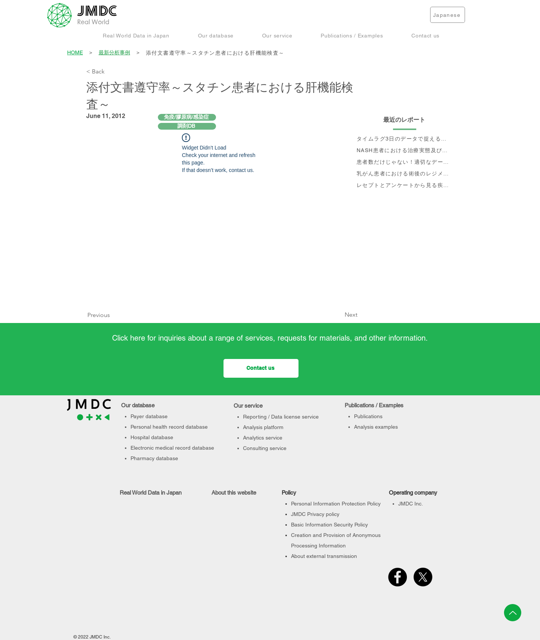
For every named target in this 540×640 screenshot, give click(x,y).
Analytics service (262, 438)
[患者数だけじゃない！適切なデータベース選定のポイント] (405, 162)
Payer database (149, 416)
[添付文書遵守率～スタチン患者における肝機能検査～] (299, 53)
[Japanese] (447, 15)
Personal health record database (169, 427)
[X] (423, 577)
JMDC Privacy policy (315, 514)
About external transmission (324, 556)
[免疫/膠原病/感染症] (187, 117)
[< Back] (111, 71)
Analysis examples (376, 427)
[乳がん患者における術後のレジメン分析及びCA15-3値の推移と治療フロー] (405, 174)
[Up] (512, 612)
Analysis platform (263, 427)
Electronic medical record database (172, 448)
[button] (136, 35)
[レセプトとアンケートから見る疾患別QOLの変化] (405, 185)
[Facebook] (397, 577)
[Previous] (100, 315)
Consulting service (264, 448)
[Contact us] (261, 368)
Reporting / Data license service (281, 417)
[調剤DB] (187, 126)
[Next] (338, 315)
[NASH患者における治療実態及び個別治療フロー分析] (405, 151)
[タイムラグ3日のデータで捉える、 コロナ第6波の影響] (405, 139)
